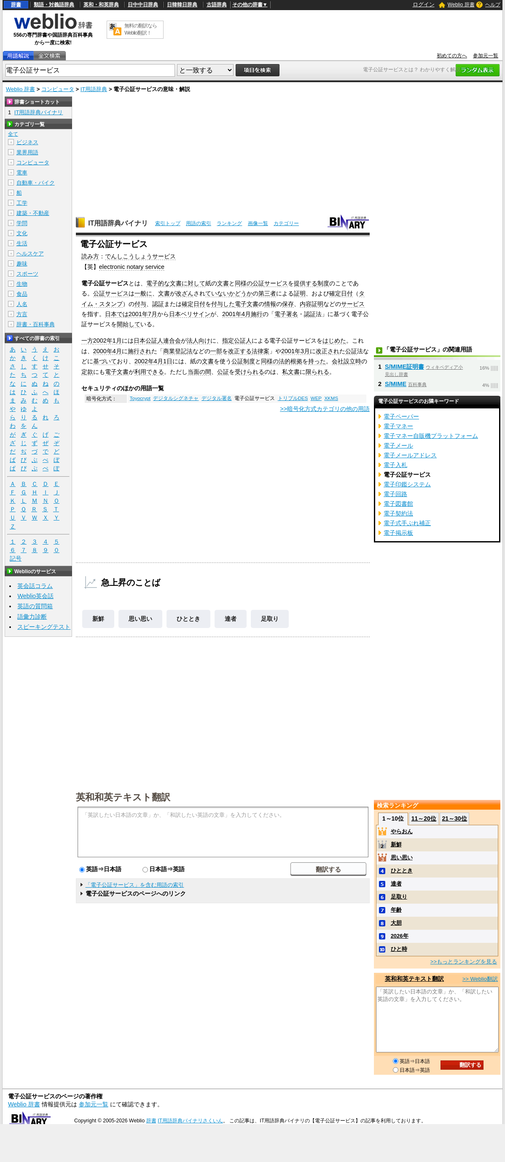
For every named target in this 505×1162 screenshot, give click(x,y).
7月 (152, 314)
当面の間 (199, 371)
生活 (21, 243)
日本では (117, 314)
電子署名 (286, 314)
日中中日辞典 (143, 5)
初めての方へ (452, 56)
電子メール (398, 445)
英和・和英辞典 (101, 5)
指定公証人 (237, 340)
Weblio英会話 (35, 596)
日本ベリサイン (189, 314)
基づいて (105, 361)
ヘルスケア (30, 253)
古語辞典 (217, 5)
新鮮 (98, 618)
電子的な (158, 283)
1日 (167, 361)
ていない (217, 293)
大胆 (396, 923)
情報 (270, 304)
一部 (216, 351)
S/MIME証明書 (404, 366)
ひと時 (399, 949)
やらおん (402, 831)
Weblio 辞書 (461, 5)
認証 (158, 304)
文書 (176, 283)
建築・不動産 (32, 213)
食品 (21, 294)
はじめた (334, 340)
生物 (21, 284)
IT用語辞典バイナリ (118, 223)
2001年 (138, 314)
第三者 (267, 293)
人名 (21, 304)
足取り (270, 618)
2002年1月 (107, 340)
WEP (316, 398)
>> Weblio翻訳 (480, 979)
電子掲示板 (398, 532)
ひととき (188, 618)
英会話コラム (35, 585)
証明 (300, 293)
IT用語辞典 (94, 89)
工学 (21, 203)
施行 (257, 314)
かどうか (240, 293)
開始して (128, 324)
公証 (258, 283)
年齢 (396, 910)
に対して (193, 283)
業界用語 (27, 152)
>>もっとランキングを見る (463, 961)
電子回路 (395, 494)
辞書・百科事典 (35, 324)
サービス (276, 283)
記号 (15, 559)
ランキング (229, 223)
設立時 (352, 361)
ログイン (424, 4)
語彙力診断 (32, 616)
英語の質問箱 (35, 606)
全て (13, 134)
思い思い (140, 618)
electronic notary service (131, 266)
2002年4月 (148, 361)
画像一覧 (258, 223)
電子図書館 (398, 503)
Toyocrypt (140, 398)
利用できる (149, 371)
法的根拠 (290, 361)
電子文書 (246, 304)
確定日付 (341, 293)
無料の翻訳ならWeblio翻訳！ (140, 29)
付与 (140, 304)
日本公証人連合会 (157, 340)
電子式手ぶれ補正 (407, 523)
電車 (21, 172)
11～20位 (423, 818)
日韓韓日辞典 (182, 5)
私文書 (291, 371)
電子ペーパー (401, 416)
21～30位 (454, 818)
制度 (323, 283)
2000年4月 (107, 351)
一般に (143, 293)
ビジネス (27, 142)
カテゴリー (286, 223)
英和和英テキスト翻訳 (123, 796)
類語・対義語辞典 (54, 5)
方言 (21, 314)
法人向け (198, 340)
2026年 (399, 936)
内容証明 (311, 304)
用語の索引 (198, 223)
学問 (21, 223)
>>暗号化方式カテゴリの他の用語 (325, 408)
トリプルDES (293, 398)
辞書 (16, 5)
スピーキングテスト (43, 626)
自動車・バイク (35, 183)
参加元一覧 (485, 56)
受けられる (249, 371)
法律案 (260, 351)
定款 (87, 371)
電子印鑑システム (407, 484)
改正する (240, 351)
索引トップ (167, 223)
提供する (305, 283)
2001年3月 (295, 351)
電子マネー (398, 426)
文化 (21, 233)
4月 (246, 314)
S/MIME (395, 384)
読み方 (90, 256)
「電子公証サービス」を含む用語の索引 (134, 885)
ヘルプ (492, 5)
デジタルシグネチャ (176, 398)
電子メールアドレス (410, 455)
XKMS (331, 398)
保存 (288, 304)
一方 (87, 340)
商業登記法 (178, 351)
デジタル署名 (216, 398)
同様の (243, 283)
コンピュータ (57, 89)
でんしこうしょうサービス (140, 256)
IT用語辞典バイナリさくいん (190, 1121)
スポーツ (27, 274)
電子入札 (395, 465)
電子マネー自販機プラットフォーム (431, 435)
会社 (338, 361)
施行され (139, 351)
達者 (230, 618)
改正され (327, 351)
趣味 (21, 263)
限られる (317, 371)
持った (317, 361)
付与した (223, 304)
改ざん (184, 293)
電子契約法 (398, 513)
